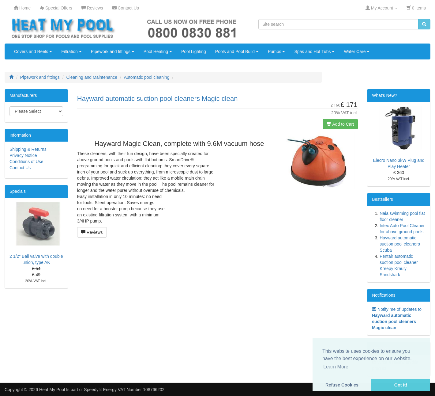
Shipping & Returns (28, 149)
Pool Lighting (193, 51)
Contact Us (20, 167)
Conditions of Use (26, 161)
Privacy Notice (23, 155)
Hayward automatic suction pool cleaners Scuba (400, 244)
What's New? (384, 95)
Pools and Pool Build (237, 51)
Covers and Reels (33, 51)
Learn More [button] (335, 366)
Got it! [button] (400, 385)
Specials (17, 191)
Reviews (92, 232)
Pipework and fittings (112, 51)
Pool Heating (158, 51)
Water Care (356, 51)
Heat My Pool (52, 389)
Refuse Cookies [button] (341, 385)
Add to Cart (340, 124)
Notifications (383, 295)
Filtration (71, 51)
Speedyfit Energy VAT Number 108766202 (124, 389)
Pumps (276, 51)
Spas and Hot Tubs (314, 51)
